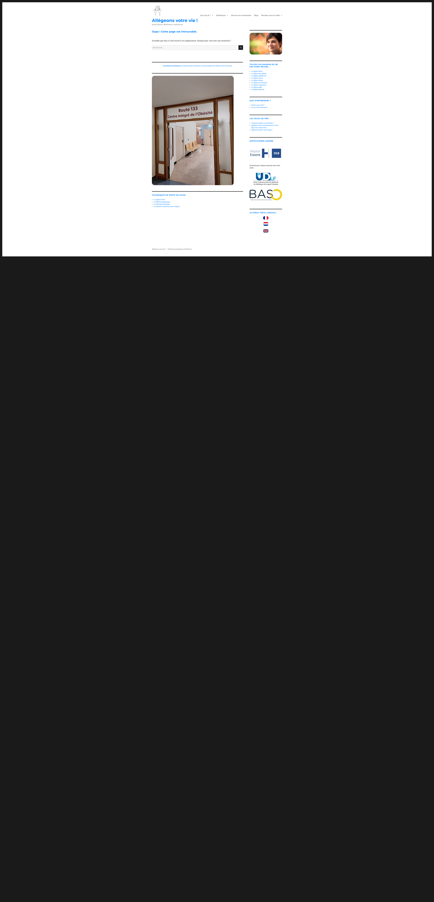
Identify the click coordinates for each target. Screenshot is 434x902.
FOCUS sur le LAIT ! (258, 105)
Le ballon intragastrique (162, 202)
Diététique (221, 15)
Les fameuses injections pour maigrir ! (167, 206)
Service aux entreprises (241, 15)
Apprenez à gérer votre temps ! (261, 130)
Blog (256, 15)
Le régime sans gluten (258, 73)
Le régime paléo (256, 87)
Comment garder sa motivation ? (262, 123)
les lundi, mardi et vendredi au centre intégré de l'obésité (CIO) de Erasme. (197, 66)
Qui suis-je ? (205, 15)
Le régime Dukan (257, 80)
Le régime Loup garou (258, 85)
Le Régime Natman (257, 89)
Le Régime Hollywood (258, 76)
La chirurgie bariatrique (162, 204)
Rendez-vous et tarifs (270, 15)
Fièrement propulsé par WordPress (180, 249)
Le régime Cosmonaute (259, 83)
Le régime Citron (257, 78)
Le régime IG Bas (159, 200)
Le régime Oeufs (256, 71)
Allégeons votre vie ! (175, 20)
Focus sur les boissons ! (259, 107)
